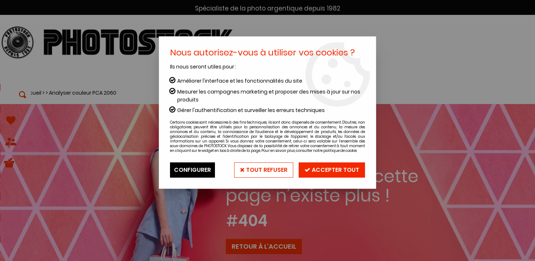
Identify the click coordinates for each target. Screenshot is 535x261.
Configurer (192, 170)
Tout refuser (263, 170)
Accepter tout (331, 170)
